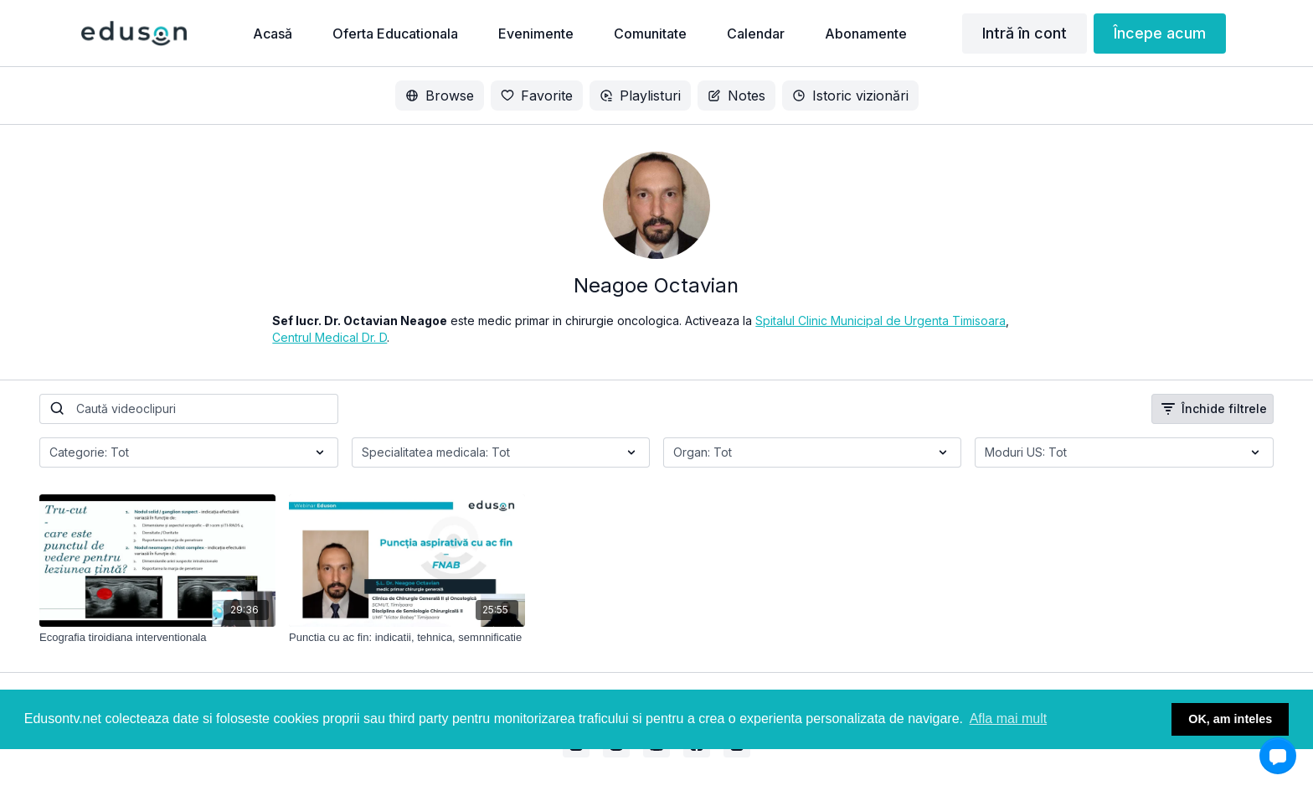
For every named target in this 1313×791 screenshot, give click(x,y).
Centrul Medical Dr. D (329, 337)
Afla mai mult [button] (1008, 718)
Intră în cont (1024, 33)
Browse (439, 95)
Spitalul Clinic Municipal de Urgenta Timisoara (880, 320)
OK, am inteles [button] (1230, 719)
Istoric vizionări (850, 95)
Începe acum (1160, 33)
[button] (1277, 755)
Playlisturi (640, 95)
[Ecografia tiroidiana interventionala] (157, 637)
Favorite (537, 95)
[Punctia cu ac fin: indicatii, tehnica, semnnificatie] (407, 637)
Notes (736, 95)
